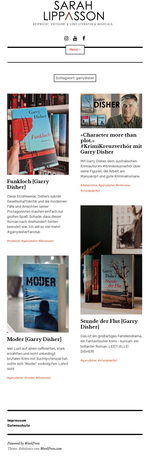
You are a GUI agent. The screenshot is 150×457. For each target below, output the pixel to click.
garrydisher (30, 241)
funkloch (14, 241)
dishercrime (89, 185)
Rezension (47, 241)
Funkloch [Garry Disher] (28, 184)
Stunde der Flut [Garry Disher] (109, 324)
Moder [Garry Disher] (34, 339)
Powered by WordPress (23, 443)
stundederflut (91, 190)
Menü (74, 49)
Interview (124, 185)
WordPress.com (51, 449)
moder (30, 378)
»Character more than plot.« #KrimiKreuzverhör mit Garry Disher (111, 143)
